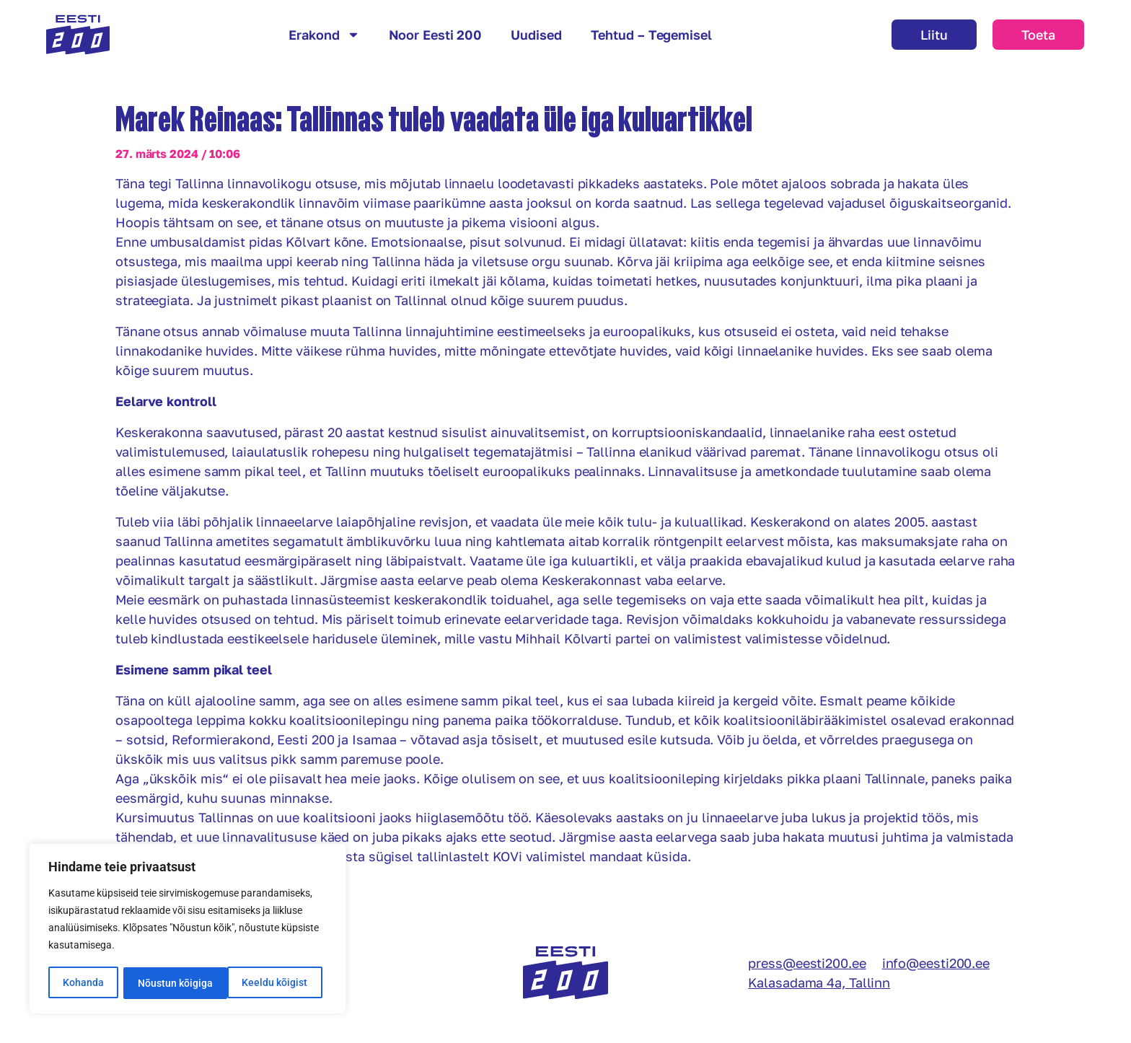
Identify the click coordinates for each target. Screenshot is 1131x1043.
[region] (187, 929)
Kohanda (83, 983)
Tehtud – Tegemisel (651, 35)
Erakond (324, 34)
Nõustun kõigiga (274, 983)
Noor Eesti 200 (436, 35)
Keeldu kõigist (170, 983)
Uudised (536, 35)
